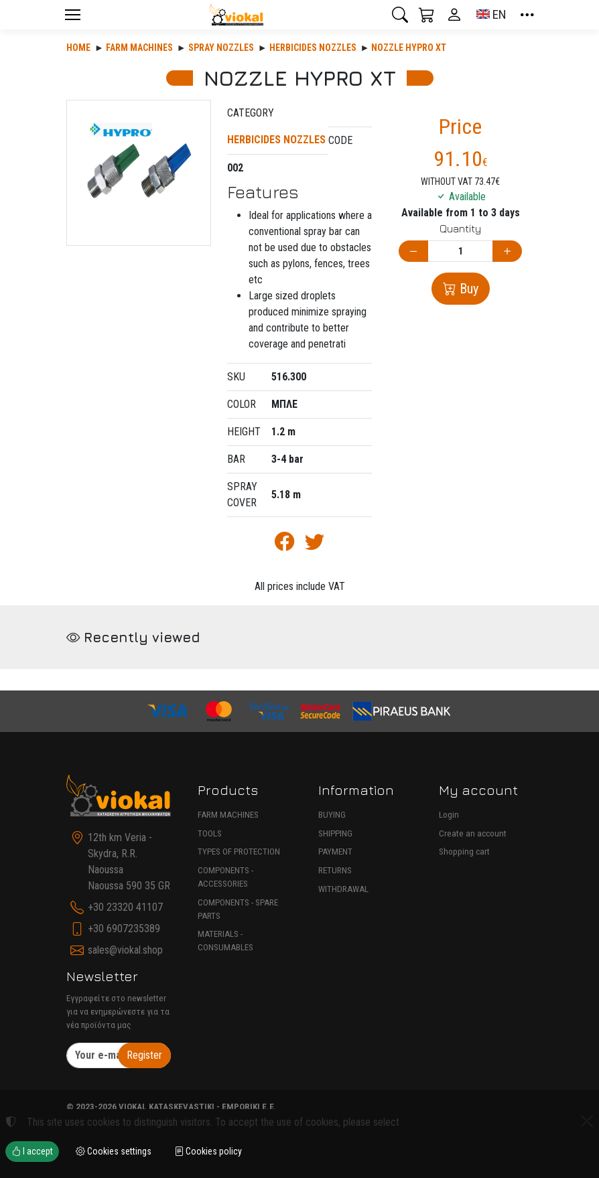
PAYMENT (335, 851)
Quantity (460, 228)
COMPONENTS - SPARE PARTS (238, 909)
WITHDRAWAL (343, 889)
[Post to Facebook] (284, 544)
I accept (32, 1151)
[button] (400, 15)
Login (449, 815)
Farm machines (139, 47)
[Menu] (72, 15)
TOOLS (210, 833)
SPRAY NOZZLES (221, 47)
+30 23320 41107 (125, 907)
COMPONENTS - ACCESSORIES (225, 877)
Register (144, 1055)
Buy (467, 289)
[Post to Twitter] (314, 544)
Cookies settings (113, 1151)
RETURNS (335, 870)
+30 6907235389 (124, 928)
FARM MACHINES (228, 815)
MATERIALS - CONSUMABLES (225, 940)
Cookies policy (208, 1151)
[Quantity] (460, 251)
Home (78, 47)
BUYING (332, 815)
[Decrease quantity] (413, 251)
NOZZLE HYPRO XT (408, 47)
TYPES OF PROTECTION (239, 851)
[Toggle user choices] (454, 14)
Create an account (473, 833)
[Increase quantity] (507, 251)
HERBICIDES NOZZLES (312, 47)
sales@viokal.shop (125, 950)
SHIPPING (335, 833)
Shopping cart (464, 851)
